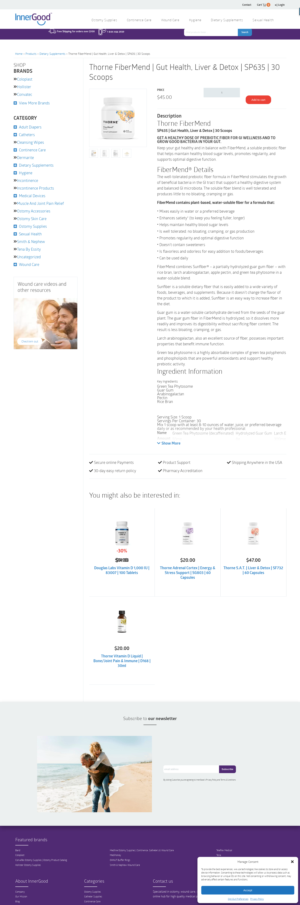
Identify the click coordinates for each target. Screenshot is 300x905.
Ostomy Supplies (104, 20)
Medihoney (115, 850)
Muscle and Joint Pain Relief (40, 203)
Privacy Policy (257, 898)
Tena (218, 850)
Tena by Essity (29, 249)
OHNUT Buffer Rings (120, 855)
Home (19, 54)
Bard (17, 845)
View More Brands (34, 102)
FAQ (17, 901)
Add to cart (258, 99)
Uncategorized (29, 256)
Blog (17, 896)
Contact (246, 4)
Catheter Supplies (93, 891)
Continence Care (139, 20)
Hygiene (195, 20)
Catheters (27, 134)
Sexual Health (263, 20)
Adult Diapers (30, 126)
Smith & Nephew (31, 241)
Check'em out (29, 341)
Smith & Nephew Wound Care (125, 860)
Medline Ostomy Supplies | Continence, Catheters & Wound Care (142, 845)
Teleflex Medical (224, 845)
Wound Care (170, 20)
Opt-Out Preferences (238, 898)
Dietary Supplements (227, 20)
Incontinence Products (35, 188)
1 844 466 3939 (115, 36)
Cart (263, 4)
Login (279, 4)
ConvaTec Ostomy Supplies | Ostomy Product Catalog (41, 855)
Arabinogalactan (170, 393)
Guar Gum (165, 390)
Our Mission (21, 891)
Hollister (24, 86)
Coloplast (24, 79)
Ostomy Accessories (33, 210)
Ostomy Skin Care (31, 218)
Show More (168, 443)
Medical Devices (32, 195)
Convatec (24, 94)
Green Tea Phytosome (175, 386)
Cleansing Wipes (30, 142)
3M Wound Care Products (229, 855)
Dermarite (25, 157)
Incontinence (27, 180)
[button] (292, 862)
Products (31, 54)
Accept (247, 890)
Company (20, 886)
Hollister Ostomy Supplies (28, 860)
